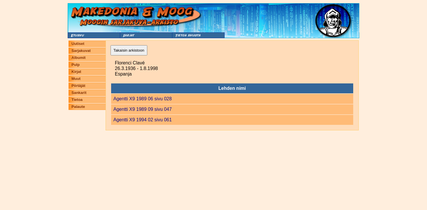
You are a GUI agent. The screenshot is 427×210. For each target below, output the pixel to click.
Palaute (78, 106)
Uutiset (77, 43)
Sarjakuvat (81, 50)
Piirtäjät (78, 85)
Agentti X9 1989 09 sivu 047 (142, 109)
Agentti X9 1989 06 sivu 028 (142, 98)
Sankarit (78, 92)
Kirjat (76, 71)
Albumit (78, 57)
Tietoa (77, 99)
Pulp (75, 64)
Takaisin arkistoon (128, 50)
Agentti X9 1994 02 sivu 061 (142, 119)
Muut (75, 78)
